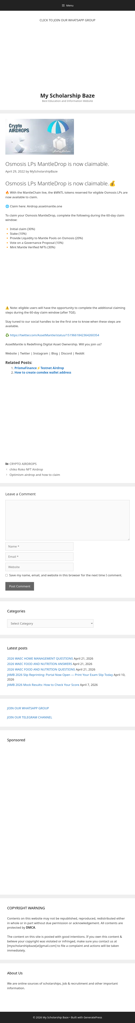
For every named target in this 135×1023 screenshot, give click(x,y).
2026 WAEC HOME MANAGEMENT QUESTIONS (40, 658)
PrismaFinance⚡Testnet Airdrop (39, 368)
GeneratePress (93, 1017)
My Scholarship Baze (67, 95)
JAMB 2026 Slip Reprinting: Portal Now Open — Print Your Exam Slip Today (60, 675)
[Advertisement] (67, 59)
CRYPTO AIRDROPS (23, 464)
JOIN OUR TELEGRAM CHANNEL (29, 717)
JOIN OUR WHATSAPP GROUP (28, 708)
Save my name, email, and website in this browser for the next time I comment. (65, 575)
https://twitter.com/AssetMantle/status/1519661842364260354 (54, 335)
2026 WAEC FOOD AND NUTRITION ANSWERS (39, 664)
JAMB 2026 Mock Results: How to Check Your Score (43, 685)
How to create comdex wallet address (43, 372)
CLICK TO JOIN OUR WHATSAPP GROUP (67, 20)
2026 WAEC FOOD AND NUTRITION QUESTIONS (41, 669)
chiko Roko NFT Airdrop (26, 469)
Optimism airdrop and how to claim (34, 475)
